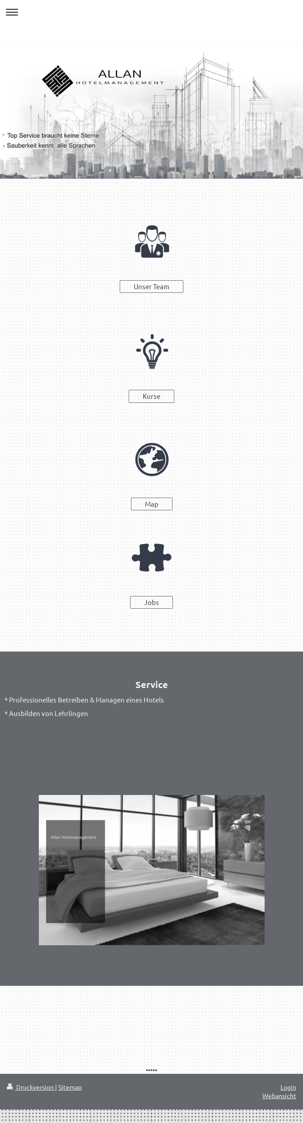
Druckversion (31, 1087)
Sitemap (70, 1087)
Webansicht (279, 1095)
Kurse (151, 396)
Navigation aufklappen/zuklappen (151, 12)
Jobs (151, 602)
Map (151, 503)
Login (288, 1087)
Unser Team (151, 286)
